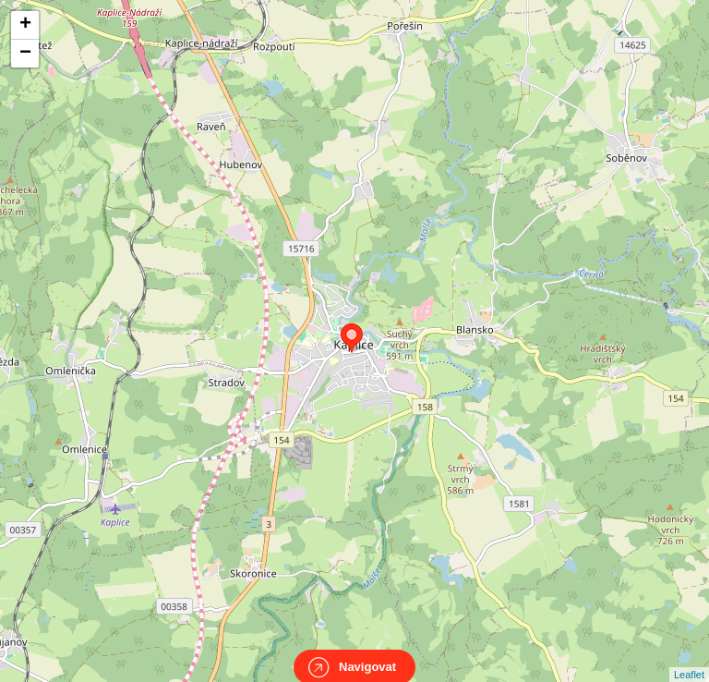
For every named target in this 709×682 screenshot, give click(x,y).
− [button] (25, 53)
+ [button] (25, 25)
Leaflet (689, 658)
